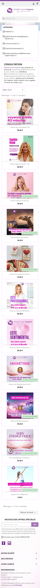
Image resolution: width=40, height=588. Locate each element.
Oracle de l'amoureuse (14, 48)
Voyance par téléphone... (20, 494)
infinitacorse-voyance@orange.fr (12, 578)
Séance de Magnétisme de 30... (20, 384)
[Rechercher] (20, 18)
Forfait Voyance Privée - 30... (20, 164)
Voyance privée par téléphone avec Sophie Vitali (17, 54)
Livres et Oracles (12, 43)
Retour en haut (28, 512)
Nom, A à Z (13, 90)
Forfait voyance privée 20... (20, 201)
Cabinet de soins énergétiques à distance (16, 37)
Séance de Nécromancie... (20, 421)
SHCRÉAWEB (17, 585)
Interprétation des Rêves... (20, 237)
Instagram (9, 543)
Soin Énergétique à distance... (20, 458)
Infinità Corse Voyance (12, 67)
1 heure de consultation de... (20, 127)
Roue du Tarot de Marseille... (20, 311)
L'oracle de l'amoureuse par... (20, 274)
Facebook (3, 543)
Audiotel (9, 31)
